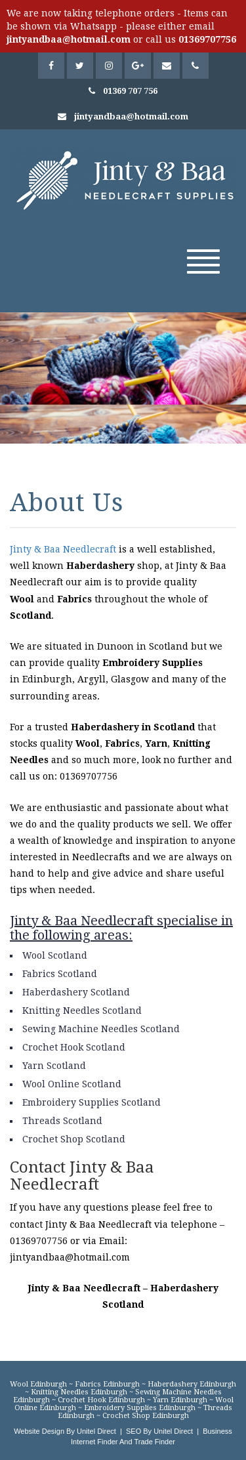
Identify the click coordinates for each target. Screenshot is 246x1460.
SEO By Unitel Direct (159, 1431)
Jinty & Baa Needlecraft (63, 549)
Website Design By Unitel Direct (65, 1431)
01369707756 (207, 39)
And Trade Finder (146, 1442)
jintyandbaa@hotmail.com (69, 39)
